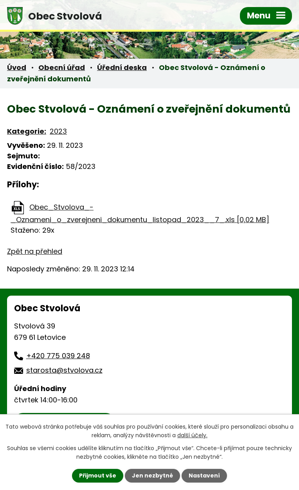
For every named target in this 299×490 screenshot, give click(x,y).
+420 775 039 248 (58, 356)
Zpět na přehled (34, 251)
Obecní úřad (61, 67)
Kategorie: (26, 131)
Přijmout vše (97, 475)
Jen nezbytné (152, 475)
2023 (58, 131)
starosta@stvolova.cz (64, 370)
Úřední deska (122, 67)
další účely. (192, 435)
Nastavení (204, 475)
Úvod (16, 67)
